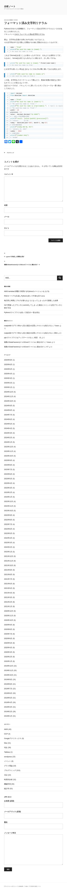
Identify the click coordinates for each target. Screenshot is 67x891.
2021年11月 (8, 561)
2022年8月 (8, 520)
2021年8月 (8, 574)
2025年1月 (8, 387)
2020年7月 (8, 634)
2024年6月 (8, 419)
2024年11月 (8, 396)
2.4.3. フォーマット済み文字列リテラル (30, 34)
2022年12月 (8, 501)
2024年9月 (8, 406)
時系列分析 (8, 779)
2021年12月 (8, 556)
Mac (5, 743)
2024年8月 (8, 410)
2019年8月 (8, 684)
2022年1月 (8, 552)
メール (6, 217)
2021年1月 (8, 606)
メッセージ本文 (33, 848)
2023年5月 (8, 479)
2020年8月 (8, 629)
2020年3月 (8, 652)
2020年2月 (8, 657)
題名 (33, 825)
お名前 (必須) (33, 804)
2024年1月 (8, 442)
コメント (8, 174)
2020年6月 (8, 638)
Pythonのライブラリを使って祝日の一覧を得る (22, 312)
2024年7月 (8, 415)
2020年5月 (8, 643)
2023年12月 (8, 447)
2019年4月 (8, 702)
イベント (7, 761)
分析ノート (10, 6)
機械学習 (7, 784)
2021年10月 (8, 565)
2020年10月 (8, 620)
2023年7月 (8, 469)
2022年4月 (8, 538)
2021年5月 (8, 588)
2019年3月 (8, 707)
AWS (6, 729)
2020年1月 (8, 661)
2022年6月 (8, 529)
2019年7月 (8, 689)
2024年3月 (8, 433)
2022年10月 (8, 511)
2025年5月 (8, 369)
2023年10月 (8, 456)
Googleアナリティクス (12, 738)
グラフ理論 (8, 766)
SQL (5, 747)
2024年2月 (8, 437)
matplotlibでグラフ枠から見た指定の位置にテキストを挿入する (28, 326)
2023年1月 (8, 497)
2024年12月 (8, 392)
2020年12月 (8, 611)
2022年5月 (8, 533)
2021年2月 (8, 602)
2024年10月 (8, 401)
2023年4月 (8, 483)
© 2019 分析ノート (35, 886)
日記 (5, 775)
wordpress (8, 757)
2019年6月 (8, 693)
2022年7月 (8, 524)
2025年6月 (8, 364)
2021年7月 (8, 579)
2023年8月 (8, 465)
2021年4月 (8, 593)
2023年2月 (8, 492)
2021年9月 (8, 570)
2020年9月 (8, 625)
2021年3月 (8, 597)
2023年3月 (8, 488)
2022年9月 (8, 515)
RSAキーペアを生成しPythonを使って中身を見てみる (24, 296)
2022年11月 (8, 506)
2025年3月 (8, 378)
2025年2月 (8, 383)
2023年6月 (8, 474)
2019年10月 (8, 675)
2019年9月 (8, 679)
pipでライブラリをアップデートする (18, 338)
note (26, 886)
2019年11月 (8, 670)
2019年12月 (8, 666)
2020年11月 (8, 616)
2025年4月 (8, 374)
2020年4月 (8, 647)
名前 (5, 205)
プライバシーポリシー (10, 886)
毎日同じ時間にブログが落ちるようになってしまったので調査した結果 (31, 300)
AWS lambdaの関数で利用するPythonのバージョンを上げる (26, 291)
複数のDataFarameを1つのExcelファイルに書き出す (24, 342)
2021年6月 (8, 584)
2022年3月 (8, 542)
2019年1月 (8, 716)
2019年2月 (8, 711)
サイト (6, 228)
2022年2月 (8, 547)
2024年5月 (8, 424)
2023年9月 (8, 460)
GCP (6, 734)
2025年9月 (8, 360)
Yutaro (15, 20)
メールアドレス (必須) (33, 814)
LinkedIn (20, 886)
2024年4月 (8, 428)
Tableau (7, 752)
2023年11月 (8, 451)
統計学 (6, 789)
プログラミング (10, 152)
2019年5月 (8, 698)
